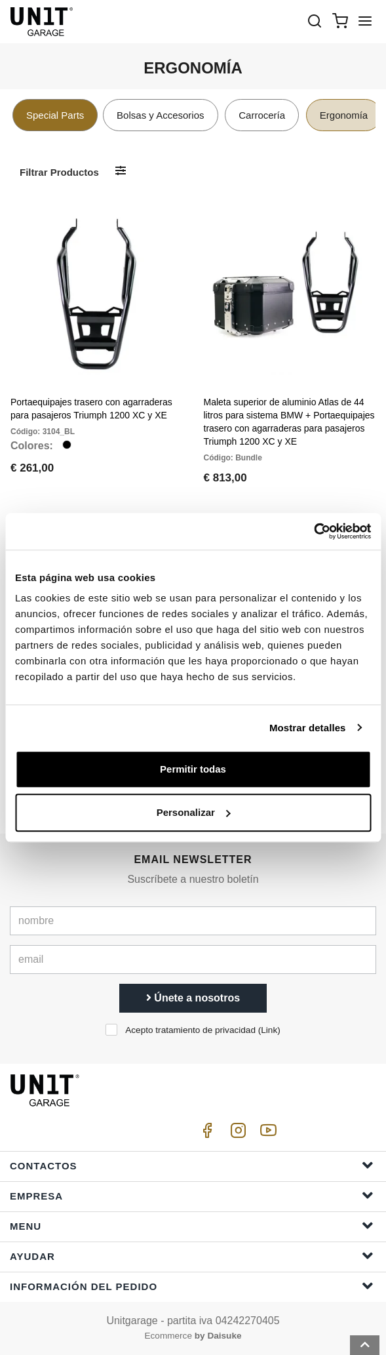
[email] (193, 959)
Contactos (192, 1165)
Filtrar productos (59, 172)
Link (269, 1030)
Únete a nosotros (193, 997)
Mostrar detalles (307, 727)
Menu (192, 1225)
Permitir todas (193, 769)
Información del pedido (192, 1286)
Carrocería (262, 115)
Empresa (192, 1195)
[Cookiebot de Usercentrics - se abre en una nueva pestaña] (313, 531)
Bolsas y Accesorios (160, 115)
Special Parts (55, 115)
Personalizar (194, 812)
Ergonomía (344, 115)
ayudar (192, 1255)
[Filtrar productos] (120, 171)
